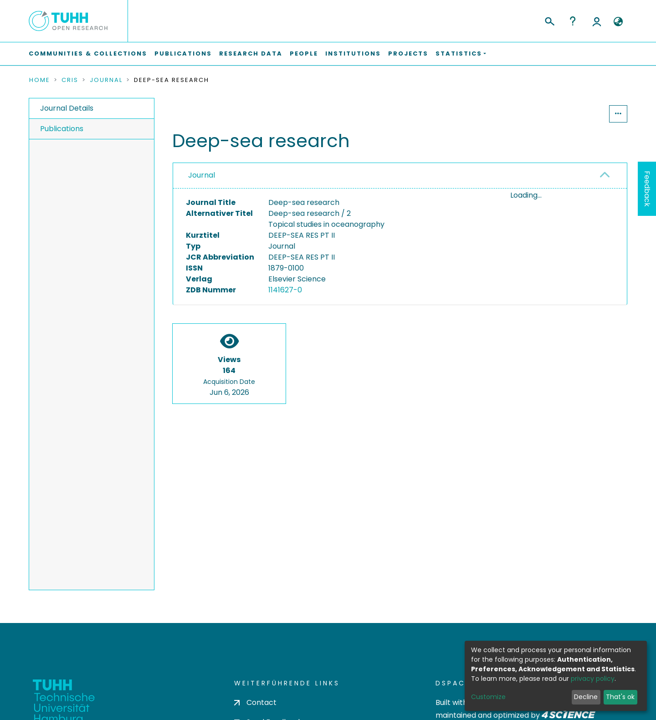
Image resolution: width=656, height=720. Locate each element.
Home (39, 80)
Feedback (647, 189)
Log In (596, 21)
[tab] (400, 176)
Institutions (353, 53)
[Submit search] (549, 20)
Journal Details (66, 108)
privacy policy (593, 678)
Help (572, 21)
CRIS (70, 80)
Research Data (250, 53)
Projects (408, 53)
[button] (618, 21)
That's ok (620, 696)
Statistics (581, 113)
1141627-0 (285, 290)
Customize (488, 696)
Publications (183, 53)
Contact (255, 702)
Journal (106, 80)
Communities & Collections (88, 53)
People (304, 53)
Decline (586, 696)
